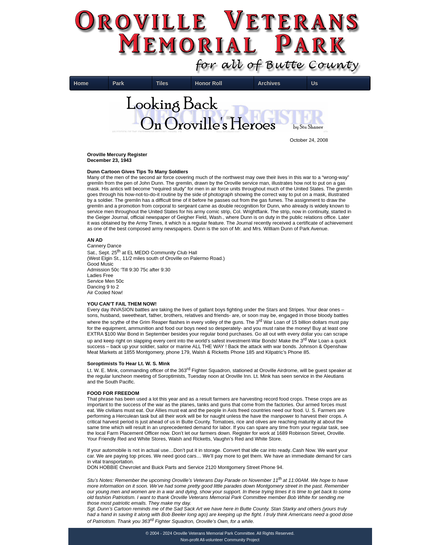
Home (81, 83)
